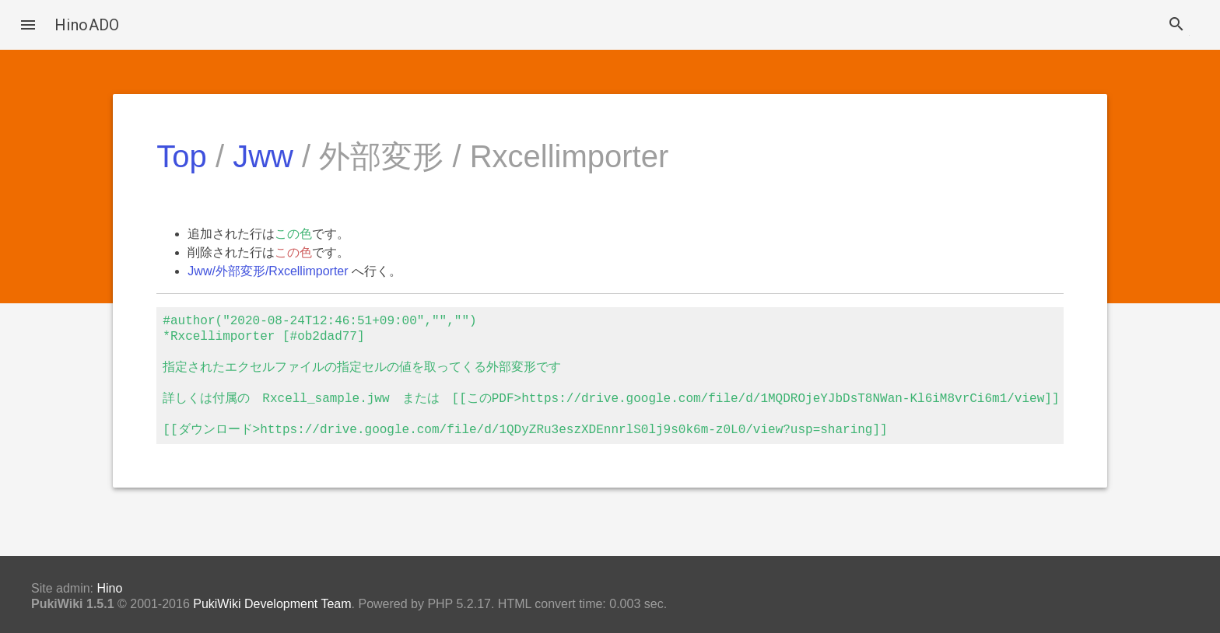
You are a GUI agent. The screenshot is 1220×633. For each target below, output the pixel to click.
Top (181, 156)
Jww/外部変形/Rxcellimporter (268, 271)
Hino (109, 588)
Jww (263, 156)
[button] (28, 25)
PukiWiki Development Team (272, 603)
